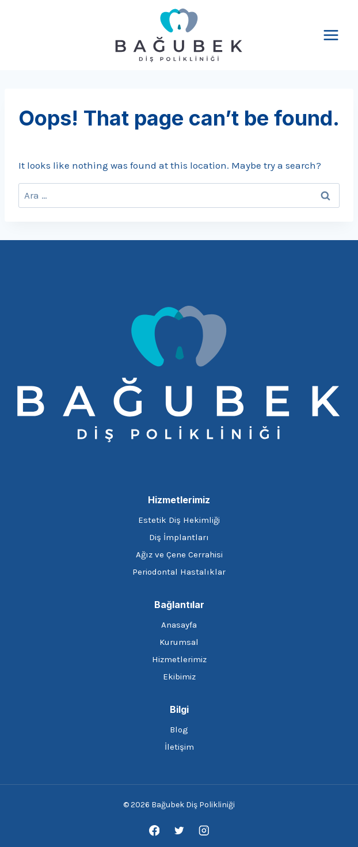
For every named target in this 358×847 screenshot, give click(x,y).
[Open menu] (330, 35)
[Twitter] (178, 830)
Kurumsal (179, 642)
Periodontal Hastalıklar (179, 572)
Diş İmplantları (179, 537)
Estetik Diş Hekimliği (179, 520)
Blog (179, 729)
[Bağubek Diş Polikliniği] (179, 35)
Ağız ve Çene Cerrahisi (179, 554)
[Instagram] (203, 830)
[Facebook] (154, 830)
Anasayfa (179, 625)
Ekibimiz (179, 676)
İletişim (179, 747)
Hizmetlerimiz (179, 659)
